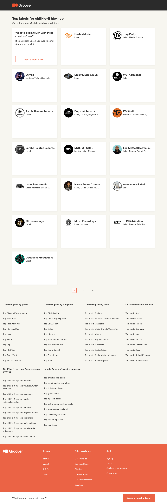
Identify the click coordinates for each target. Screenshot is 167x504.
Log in (109, 463)
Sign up (110, 458)
